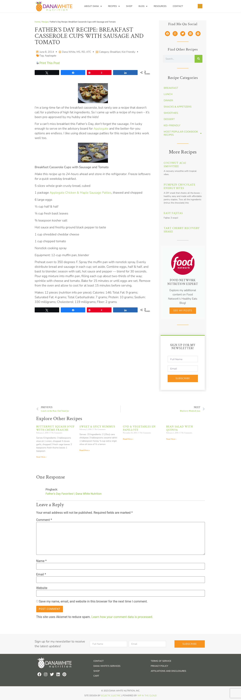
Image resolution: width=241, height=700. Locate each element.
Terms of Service (161, 661)
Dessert (169, 119)
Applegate (50, 55)
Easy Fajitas (173, 213)
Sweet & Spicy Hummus (97, 426)
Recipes (114, 6)
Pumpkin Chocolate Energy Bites (179, 186)
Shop (129, 6)
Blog (143, 6)
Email (41, 574)
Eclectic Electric (111, 695)
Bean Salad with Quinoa (179, 428)
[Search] (198, 59)
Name (41, 560)
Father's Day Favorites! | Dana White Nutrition (74, 493)
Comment (44, 519)
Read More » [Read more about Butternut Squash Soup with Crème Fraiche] (41, 457)
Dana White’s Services (106, 666)
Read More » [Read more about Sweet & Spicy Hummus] (85, 450)
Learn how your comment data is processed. (122, 617)
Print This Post (49, 63)
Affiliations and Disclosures (168, 671)
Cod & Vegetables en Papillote (139, 428)
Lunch (168, 94)
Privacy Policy (159, 666)
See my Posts (182, 310)
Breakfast (115, 52)
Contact (178, 6)
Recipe (45, 22)
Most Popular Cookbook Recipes (183, 133)
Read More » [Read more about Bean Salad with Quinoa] (171, 439)
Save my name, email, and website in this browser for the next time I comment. (93, 601)
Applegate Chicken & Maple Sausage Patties (81, 193)
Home (37, 22)
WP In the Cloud (147, 695)
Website (41, 588)
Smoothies (171, 113)
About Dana (93, 6)
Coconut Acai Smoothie (175, 164)
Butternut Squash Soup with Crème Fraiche (55, 428)
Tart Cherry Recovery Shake (182, 229)
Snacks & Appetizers (177, 106)
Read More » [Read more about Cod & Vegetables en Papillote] (128, 439)
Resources (160, 6)
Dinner (168, 100)
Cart (96, 675)
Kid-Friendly (128, 52)
